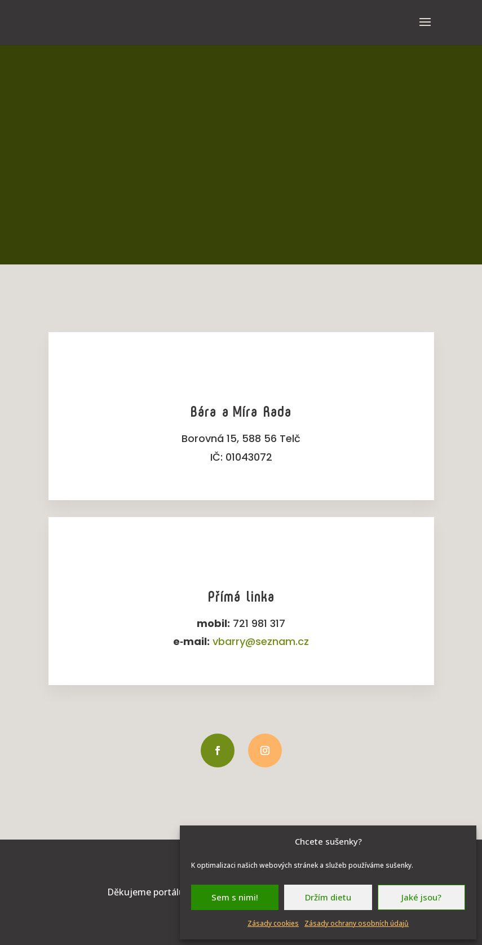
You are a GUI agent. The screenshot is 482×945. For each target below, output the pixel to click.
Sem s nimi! (234, 897)
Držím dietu (328, 897)
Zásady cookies (273, 923)
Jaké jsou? (421, 897)
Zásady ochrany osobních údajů (356, 923)
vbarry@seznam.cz (261, 641)
